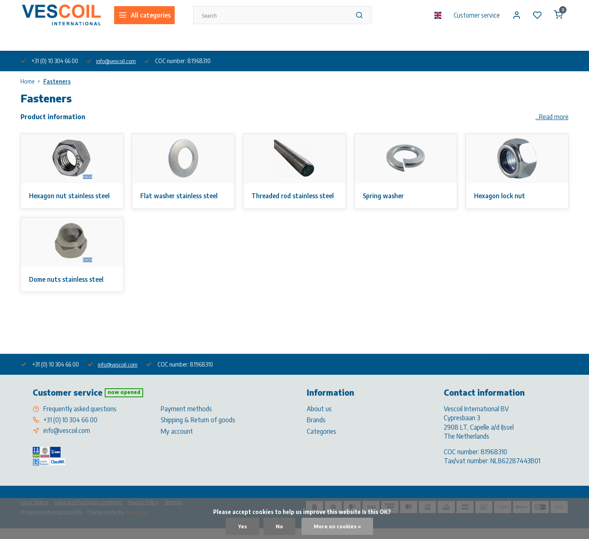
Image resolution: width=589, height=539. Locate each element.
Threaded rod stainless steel (287, 200)
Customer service (475, 15)
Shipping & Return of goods (198, 430)
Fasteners (57, 81)
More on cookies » (337, 526)
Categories (321, 441)
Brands (316, 430)
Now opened (125, 402)
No (278, 526)
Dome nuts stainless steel (69, 289)
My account (177, 441)
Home (31, 81)
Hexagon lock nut (500, 196)
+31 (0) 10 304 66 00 (71, 430)
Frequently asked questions (80, 418)
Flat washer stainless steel (181, 196)
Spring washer (385, 196)
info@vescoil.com (117, 60)
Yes (240, 526)
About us (30, 40)
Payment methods (186, 418)
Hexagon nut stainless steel (71, 196)
